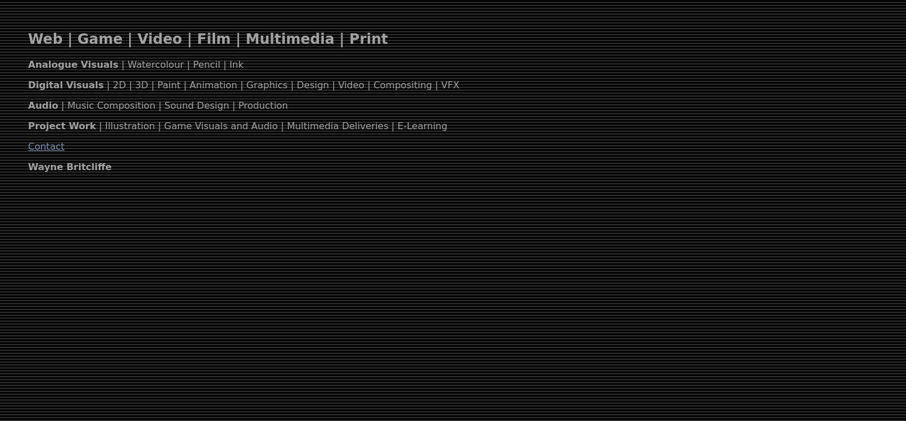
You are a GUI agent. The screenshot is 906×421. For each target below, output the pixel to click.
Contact (46, 146)
